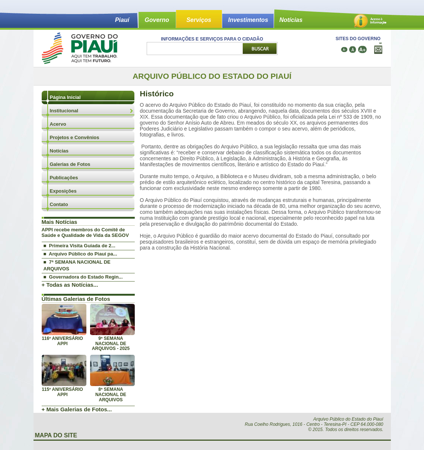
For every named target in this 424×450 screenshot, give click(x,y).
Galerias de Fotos (70, 164)
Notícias (290, 20)
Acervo (58, 124)
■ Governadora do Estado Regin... (83, 277)
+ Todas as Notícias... (70, 285)
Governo (157, 20)
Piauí (122, 20)
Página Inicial (65, 97)
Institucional (64, 110)
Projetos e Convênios (74, 137)
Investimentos (248, 20)
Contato (59, 204)
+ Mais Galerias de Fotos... (77, 409)
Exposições (63, 191)
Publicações (64, 177)
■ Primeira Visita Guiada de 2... (79, 245)
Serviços (199, 20)
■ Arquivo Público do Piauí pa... (80, 254)
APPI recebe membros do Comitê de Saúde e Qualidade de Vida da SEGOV (85, 232)
